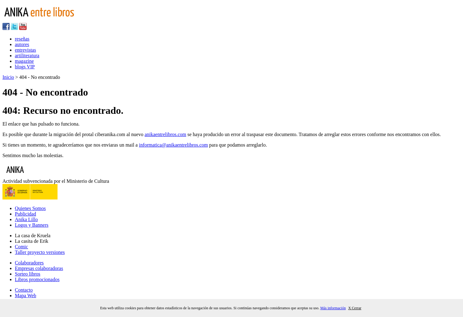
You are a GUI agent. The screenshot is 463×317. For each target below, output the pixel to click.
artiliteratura (27, 55)
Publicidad (25, 213)
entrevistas (25, 50)
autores (22, 44)
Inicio (8, 77)
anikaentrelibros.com (165, 134)
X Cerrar (354, 308)
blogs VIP (25, 66)
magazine (24, 61)
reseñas (22, 38)
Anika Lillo (26, 219)
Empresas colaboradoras (39, 268)
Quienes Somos (30, 208)
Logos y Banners (31, 225)
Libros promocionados (37, 279)
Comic (21, 246)
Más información (333, 308)
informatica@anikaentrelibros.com (173, 145)
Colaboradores (29, 262)
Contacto (24, 290)
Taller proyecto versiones (40, 252)
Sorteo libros (27, 273)
